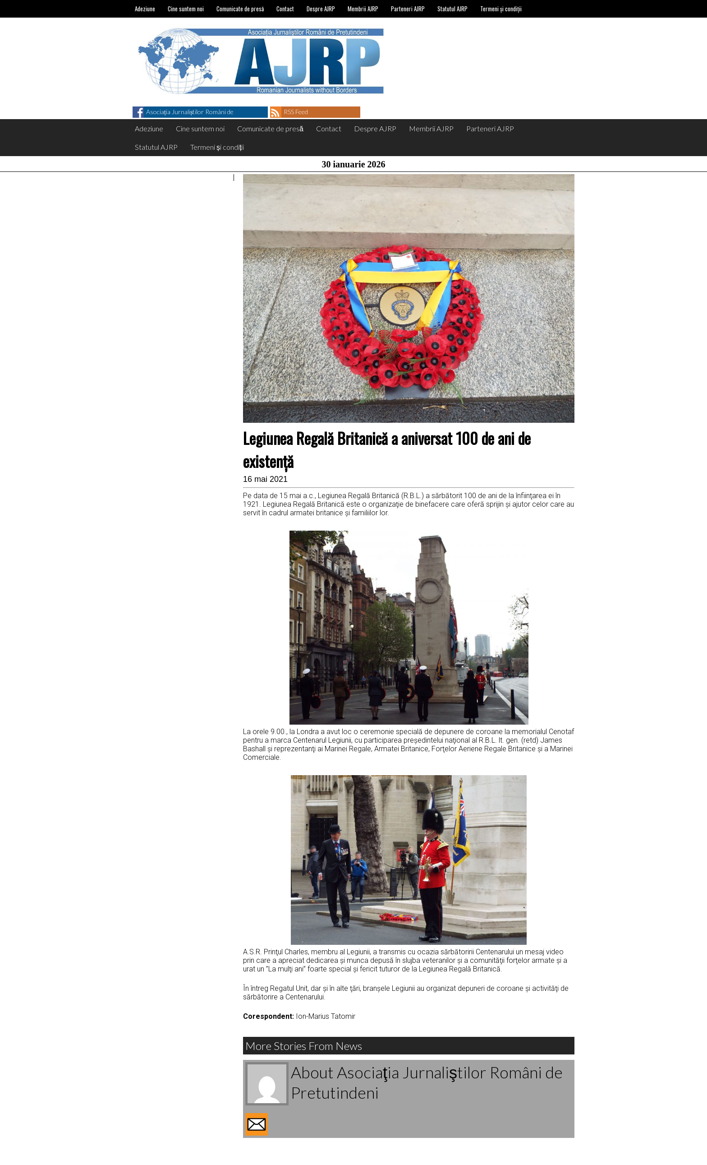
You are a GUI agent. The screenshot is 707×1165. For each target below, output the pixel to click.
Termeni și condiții (501, 8)
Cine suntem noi (186, 8)
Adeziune (145, 8)
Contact (285, 8)
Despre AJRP (321, 8)
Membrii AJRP (363, 8)
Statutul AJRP (452, 8)
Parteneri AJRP (408, 8)
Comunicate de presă (240, 8)
